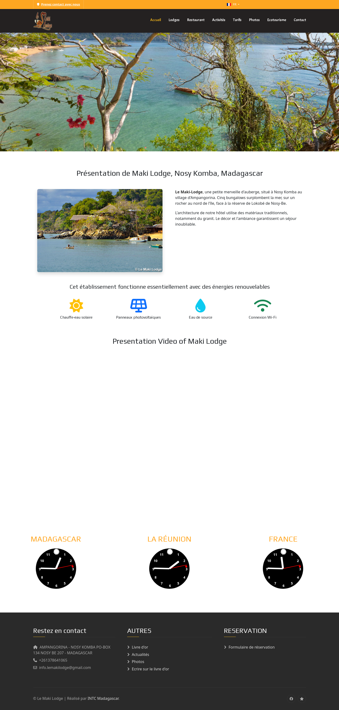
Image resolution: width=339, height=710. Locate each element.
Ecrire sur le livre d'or (150, 669)
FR (232, 4)
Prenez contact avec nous (58, 4)
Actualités (140, 654)
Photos (138, 661)
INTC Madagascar (103, 698)
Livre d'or (140, 647)
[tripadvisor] (302, 699)
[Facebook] (291, 699)
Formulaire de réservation (252, 647)
